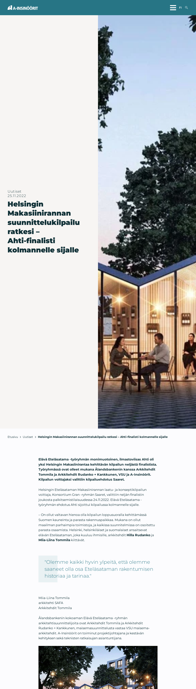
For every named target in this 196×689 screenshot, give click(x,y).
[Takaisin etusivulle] (23, 7)
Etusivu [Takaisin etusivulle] (13, 437)
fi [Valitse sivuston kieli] (180, 7)
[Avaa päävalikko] (173, 8)
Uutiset (28, 437)
